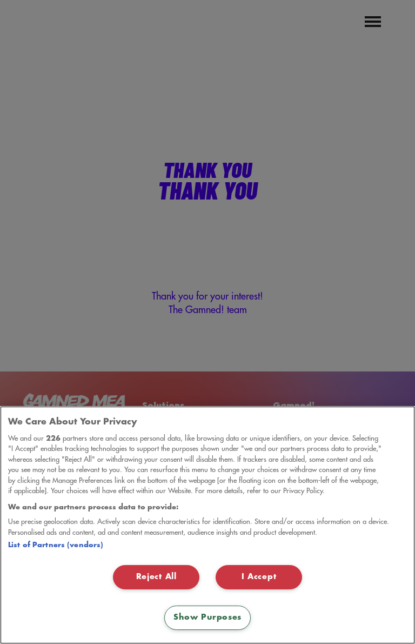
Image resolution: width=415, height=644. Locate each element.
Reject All (156, 577)
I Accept (259, 577)
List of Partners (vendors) (55, 545)
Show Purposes (207, 617)
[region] (207, 525)
